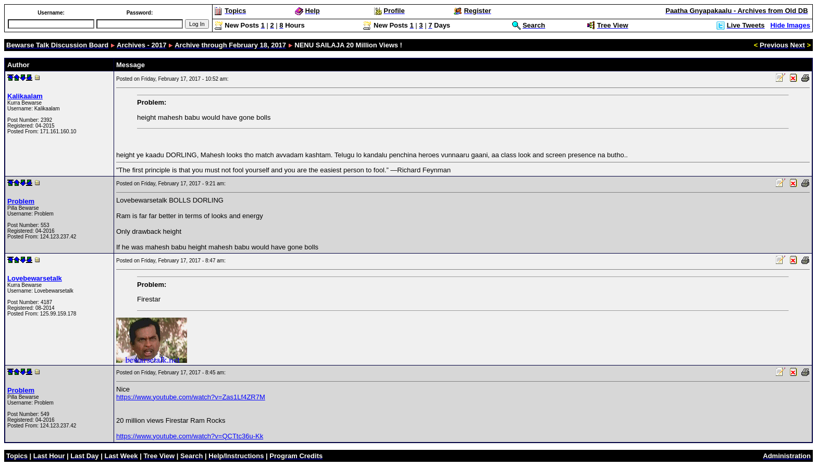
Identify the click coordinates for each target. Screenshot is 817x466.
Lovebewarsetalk (34, 278)
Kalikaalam (25, 96)
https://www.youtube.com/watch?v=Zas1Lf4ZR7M (190, 397)
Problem (20, 201)
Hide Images (790, 25)
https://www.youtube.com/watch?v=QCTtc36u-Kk (189, 436)
